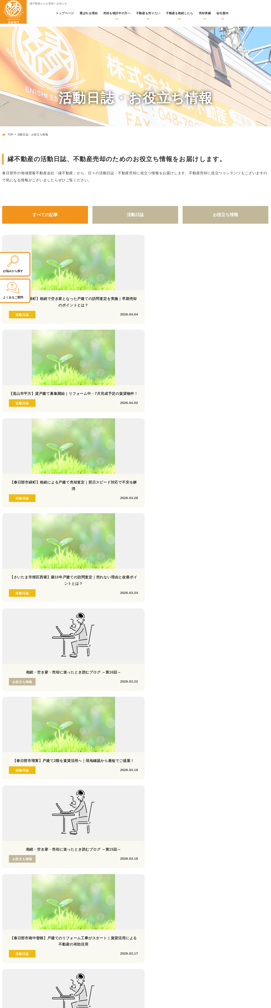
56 (173, 546)
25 (48, 538)
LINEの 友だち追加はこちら (131, 702)
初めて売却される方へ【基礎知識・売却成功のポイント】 (104, 828)
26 (60, 538)
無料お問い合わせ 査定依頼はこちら (212, 702)
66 (118, 554)
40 (235, 538)
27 (73, 538)
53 (135, 546)
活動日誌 (135, 214)
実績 (65, 878)
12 (145, 530)
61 (235, 546)
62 (248, 546)
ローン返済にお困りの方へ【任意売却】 (196, 822)
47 (60, 546)
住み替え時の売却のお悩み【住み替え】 (196, 847)
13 (158, 530)
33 (148, 538)
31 (123, 538)
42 (261, 538)
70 (167, 554)
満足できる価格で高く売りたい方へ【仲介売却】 (203, 808)
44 (23, 546)
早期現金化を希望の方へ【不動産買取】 (196, 815)
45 (35, 546)
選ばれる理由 (89, 13)
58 (198, 546)
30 (110, 538)
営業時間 (26, 696)
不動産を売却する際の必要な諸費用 (92, 843)
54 (148, 546)
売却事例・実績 (77, 886)
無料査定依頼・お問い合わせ (83, 810)
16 (195, 530)
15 (183, 530)
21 (258, 530)
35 (173, 538)
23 (23, 538)
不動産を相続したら (179, 13)
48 (73, 546)
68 (142, 554)
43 (10, 546)
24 (35, 538)
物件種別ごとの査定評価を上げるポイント (97, 869)
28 (85, 538)
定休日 (68, 696)
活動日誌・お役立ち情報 (80, 819)
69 (155, 554)
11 (133, 530)
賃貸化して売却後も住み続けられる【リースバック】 (206, 828)
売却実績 (205, 13)
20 (246, 530)
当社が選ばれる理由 (177, 875)
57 (185, 546)
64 (92, 554)
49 (85, 546)
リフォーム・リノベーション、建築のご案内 (195, 885)
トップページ (65, 13)
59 (210, 546)
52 (123, 546)
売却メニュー (172, 801)
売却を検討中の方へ (117, 13)
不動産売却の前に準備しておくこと (92, 836)
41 (248, 538)
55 (160, 546)
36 (185, 538)
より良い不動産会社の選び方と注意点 (94, 862)
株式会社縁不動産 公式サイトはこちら (25, 854)
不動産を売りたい (148, 13)
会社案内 (222, 13)
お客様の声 (74, 892)
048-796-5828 (52, 662)
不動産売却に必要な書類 (84, 849)
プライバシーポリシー (252, 1000)
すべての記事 (45, 214)
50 (98, 546)
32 (135, 538)
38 (210, 538)
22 (10, 538)
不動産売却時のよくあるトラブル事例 (94, 856)
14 (171, 530)
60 (223, 546)
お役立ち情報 (225, 214)
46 (48, 546)
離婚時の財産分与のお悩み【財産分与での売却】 (203, 854)
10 (120, 530)
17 (208, 530)
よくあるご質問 (178, 921)
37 (198, 538)
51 (110, 546)
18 (221, 530)
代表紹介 (173, 915)
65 (105, 554)
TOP (10, 134)
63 (261, 546)
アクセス (173, 908)
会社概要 (173, 902)
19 (233, 530)
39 (223, 538)
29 (98, 538)
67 (130, 554)
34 (160, 538)
